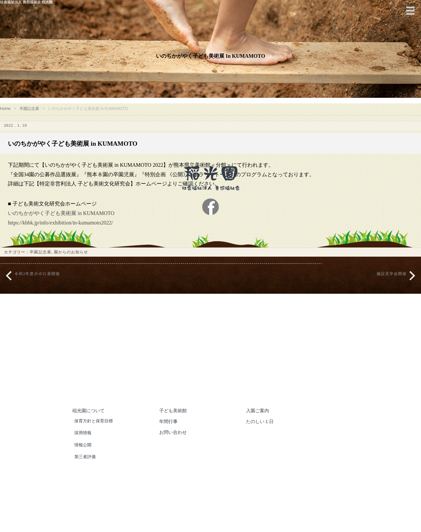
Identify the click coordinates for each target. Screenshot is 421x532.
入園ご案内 (258, 420)
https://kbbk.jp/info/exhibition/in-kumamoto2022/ (69, 232)
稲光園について (89, 420)
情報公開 (83, 454)
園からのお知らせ (71, 261)
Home (6, 112)
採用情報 (83, 442)
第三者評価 (85, 466)
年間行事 (169, 431)
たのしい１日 (261, 431)
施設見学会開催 (392, 283)
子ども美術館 (174, 420)
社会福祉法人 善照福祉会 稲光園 (229, 516)
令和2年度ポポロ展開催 (37, 283)
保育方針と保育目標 (95, 430)
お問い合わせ (174, 441)
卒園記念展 (31, 112)
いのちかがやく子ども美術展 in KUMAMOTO (65, 222)
